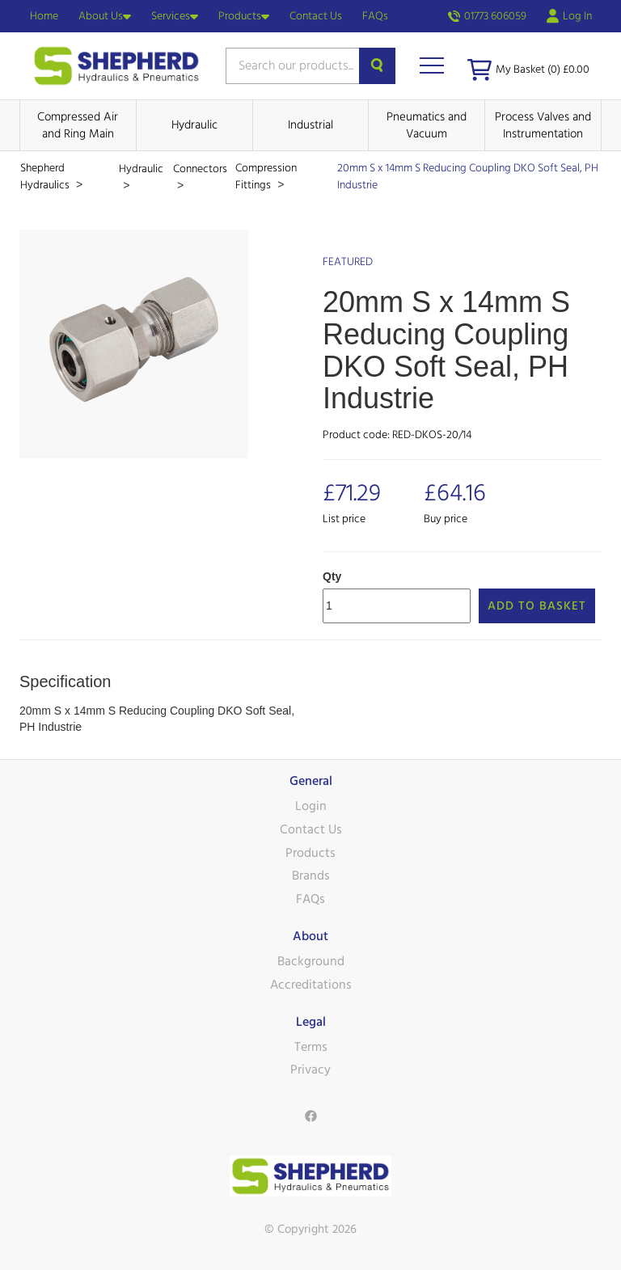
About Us (104, 16)
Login (311, 806)
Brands (311, 875)
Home (44, 16)
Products (243, 16)
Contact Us (315, 16)
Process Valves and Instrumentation (543, 125)
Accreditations (311, 984)
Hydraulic (194, 125)
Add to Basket (537, 606)
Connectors (200, 169)
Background (310, 961)
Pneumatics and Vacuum (427, 125)
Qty (332, 576)
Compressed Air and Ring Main (77, 125)
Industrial (310, 125)
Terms (310, 1046)
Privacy (310, 1069)
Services (174, 16)
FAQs (375, 16)
